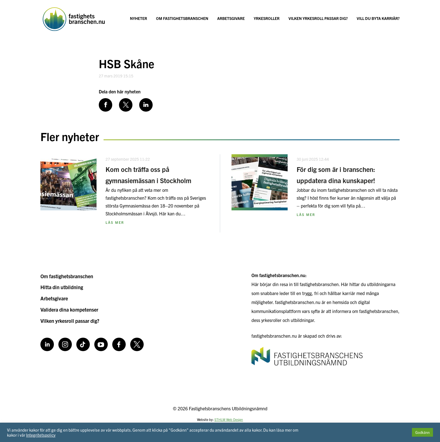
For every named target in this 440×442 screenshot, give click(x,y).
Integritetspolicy (41, 435)
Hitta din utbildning (61, 287)
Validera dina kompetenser (69, 309)
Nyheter (138, 18)
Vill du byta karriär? (378, 18)
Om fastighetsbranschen (182, 18)
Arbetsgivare (231, 18)
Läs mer (115, 222)
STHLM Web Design (228, 419)
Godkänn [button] (422, 432)
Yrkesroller (266, 18)
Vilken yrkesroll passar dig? (318, 18)
